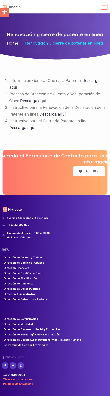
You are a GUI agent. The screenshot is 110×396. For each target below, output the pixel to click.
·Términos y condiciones (18, 379)
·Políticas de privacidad (18, 384)
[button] (4, 12)
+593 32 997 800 (18, 225)
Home (12, 43)
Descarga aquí (33, 100)
